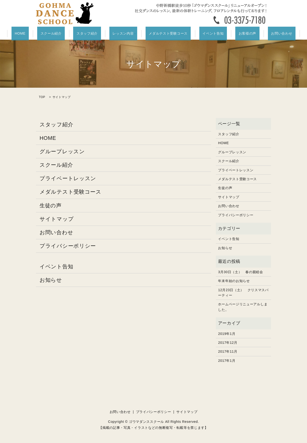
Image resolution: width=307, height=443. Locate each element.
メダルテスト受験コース (166, 34)
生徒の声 (51, 205)
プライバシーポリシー (68, 246)
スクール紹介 (65, 34)
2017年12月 (227, 342)
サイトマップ (57, 219)
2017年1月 (226, 360)
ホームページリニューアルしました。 (242, 306)
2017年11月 (227, 351)
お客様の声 (233, 34)
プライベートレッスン (68, 178)
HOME (41, 34)
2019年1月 (226, 333)
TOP (42, 97)
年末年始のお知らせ (234, 281)
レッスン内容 (124, 34)
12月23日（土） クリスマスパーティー (243, 292)
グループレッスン (62, 151)
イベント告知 (205, 34)
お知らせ (51, 280)
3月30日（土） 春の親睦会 (240, 272)
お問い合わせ (260, 34)
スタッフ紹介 (95, 34)
